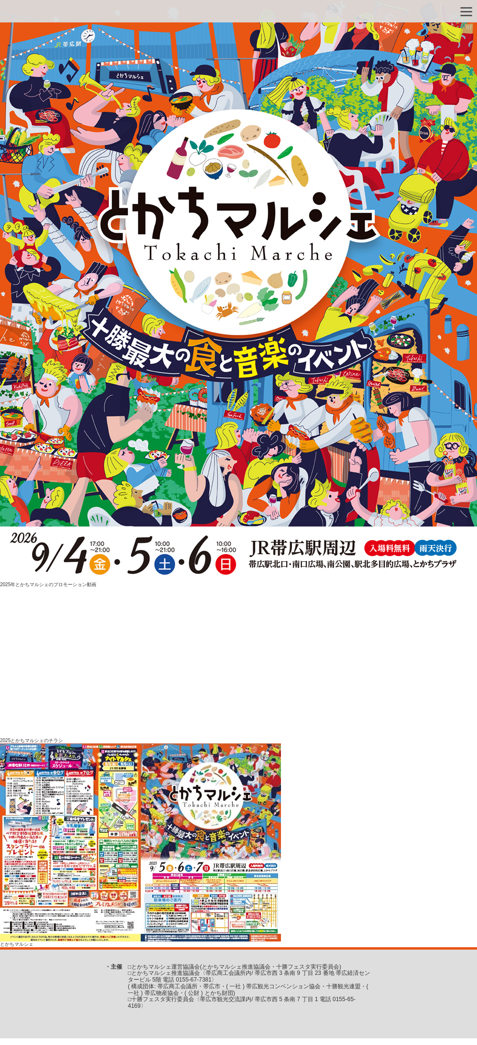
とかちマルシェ (16, 944)
